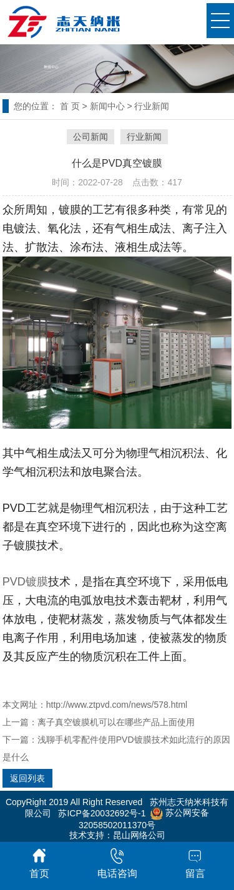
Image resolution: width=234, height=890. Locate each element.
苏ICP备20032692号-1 (101, 813)
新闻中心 (107, 106)
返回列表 (27, 778)
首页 (39, 863)
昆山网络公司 (139, 835)
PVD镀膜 (25, 581)
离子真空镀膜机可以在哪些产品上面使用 (116, 722)
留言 (195, 863)
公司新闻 (90, 136)
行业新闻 (151, 106)
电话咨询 (117, 863)
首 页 (70, 106)
